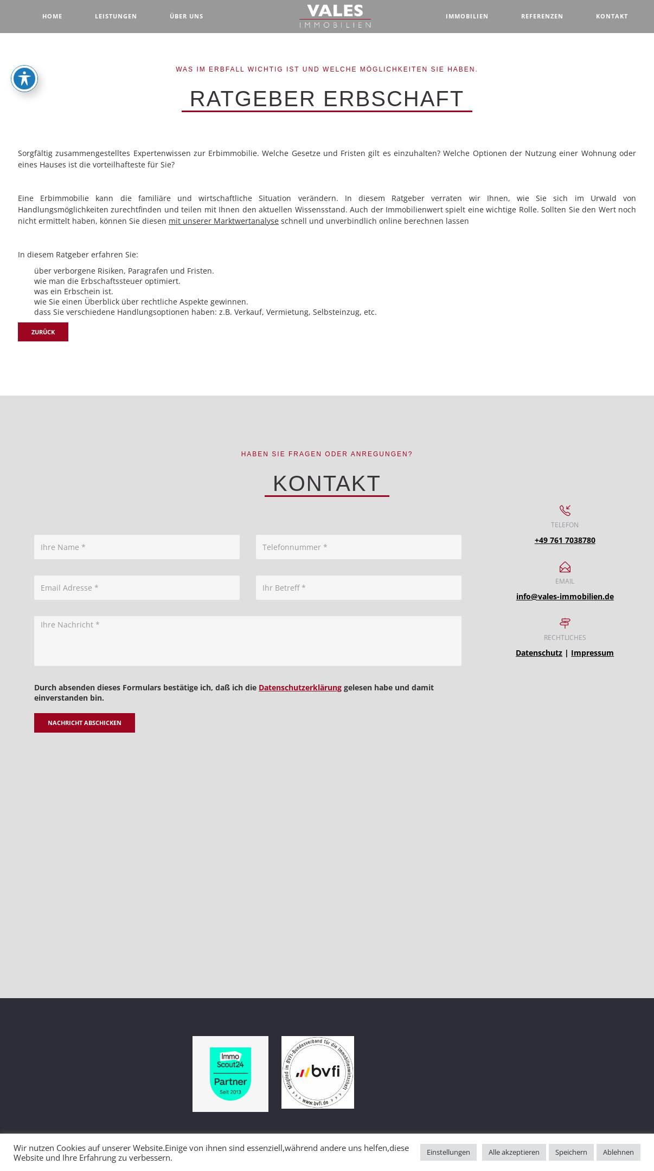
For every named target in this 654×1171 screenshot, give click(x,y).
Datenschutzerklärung (300, 687)
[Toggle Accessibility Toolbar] (24, 79)
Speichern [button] (571, 1152)
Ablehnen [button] (618, 1152)
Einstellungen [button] (448, 1152)
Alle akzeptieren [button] (514, 1152)
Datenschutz (539, 653)
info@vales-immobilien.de (565, 596)
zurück (43, 332)
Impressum (592, 653)
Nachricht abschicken (84, 723)
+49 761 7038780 (565, 540)
